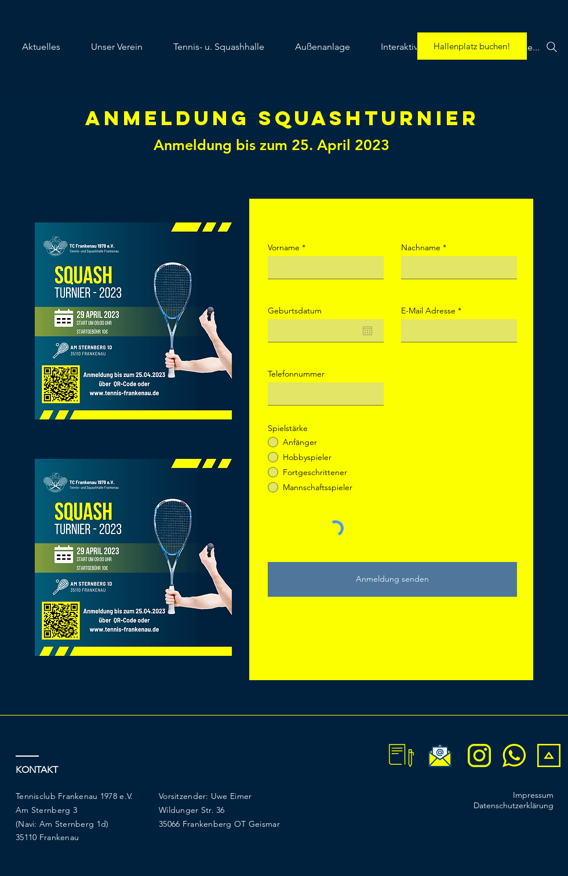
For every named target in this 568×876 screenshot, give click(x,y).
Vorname (284, 247)
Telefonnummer (296, 374)
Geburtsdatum (295, 310)
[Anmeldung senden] (392, 579)
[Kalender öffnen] (367, 330)
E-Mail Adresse (428, 310)
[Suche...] (533, 47)
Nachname (420, 247)
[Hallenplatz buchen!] (472, 46)
